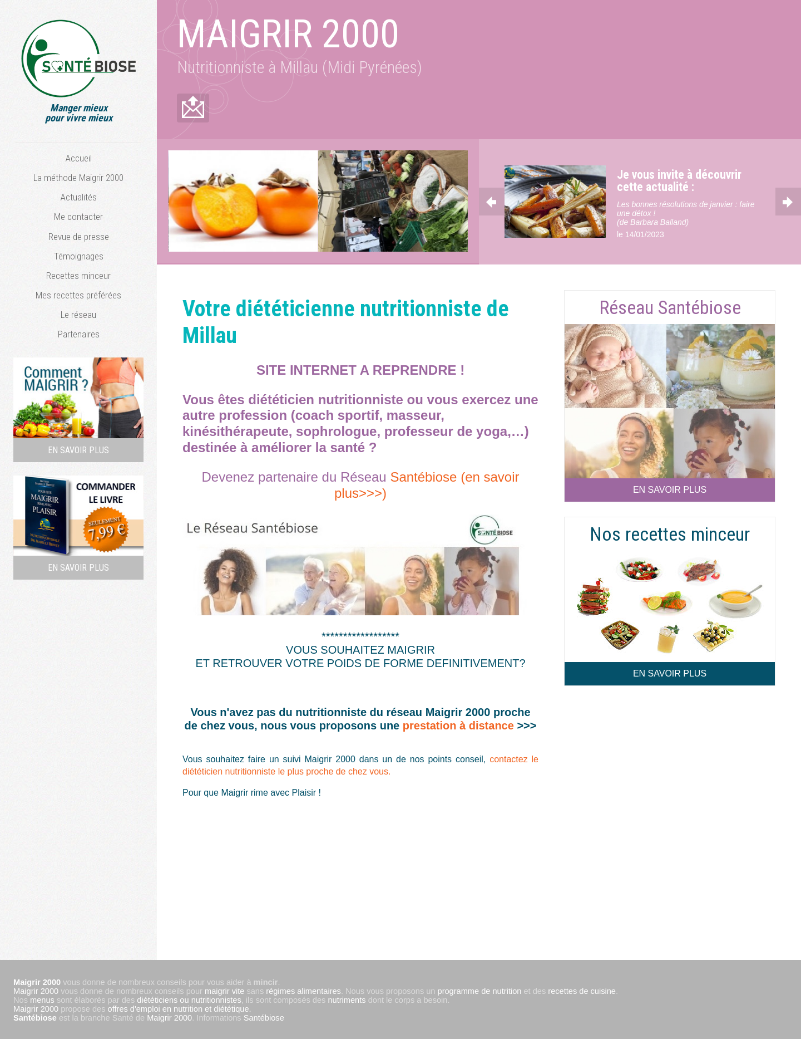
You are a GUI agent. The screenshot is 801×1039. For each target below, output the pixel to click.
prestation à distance (460, 724)
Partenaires (79, 334)
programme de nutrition (480, 990)
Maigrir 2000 (35, 990)
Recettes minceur (78, 275)
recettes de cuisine (582, 990)
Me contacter (78, 216)
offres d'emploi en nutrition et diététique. (179, 1007)
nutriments (346, 998)
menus (42, 998)
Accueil (79, 158)
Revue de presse (78, 236)
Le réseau (78, 314)
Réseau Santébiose (670, 306)
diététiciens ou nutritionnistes (189, 998)
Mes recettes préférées (78, 295)
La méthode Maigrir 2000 (78, 177)
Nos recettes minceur (670, 533)
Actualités (79, 197)
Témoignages (78, 256)
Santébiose (35, 1016)
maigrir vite (224, 990)
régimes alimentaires (303, 990)
